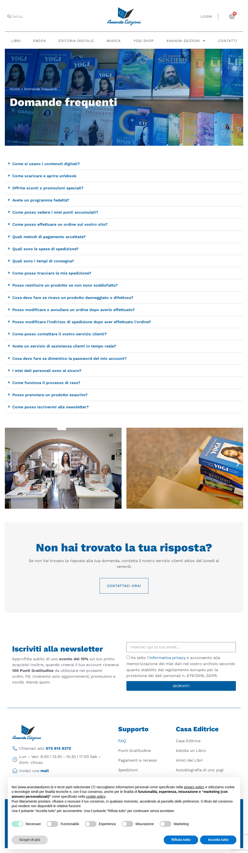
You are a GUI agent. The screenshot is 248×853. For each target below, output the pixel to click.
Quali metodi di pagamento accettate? (48, 236)
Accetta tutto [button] (218, 840)
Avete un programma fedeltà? (40, 200)
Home (15, 89)
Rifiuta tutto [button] (181, 840)
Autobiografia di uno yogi (200, 770)
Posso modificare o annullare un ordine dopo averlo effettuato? (73, 309)
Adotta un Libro (191, 750)
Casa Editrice (188, 741)
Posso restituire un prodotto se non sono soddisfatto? (65, 285)
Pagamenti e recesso (137, 760)
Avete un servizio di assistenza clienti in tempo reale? (64, 346)
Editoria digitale (76, 41)
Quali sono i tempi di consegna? (43, 261)
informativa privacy (167, 657)
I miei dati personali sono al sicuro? (46, 370)
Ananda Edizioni (186, 41)
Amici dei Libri (189, 760)
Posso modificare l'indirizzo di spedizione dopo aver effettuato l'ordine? (81, 322)
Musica (114, 41)
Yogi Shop (143, 41)
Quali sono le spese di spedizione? (45, 249)
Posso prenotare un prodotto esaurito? (49, 395)
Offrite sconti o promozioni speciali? (47, 188)
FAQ (122, 741)
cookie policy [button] (95, 796)
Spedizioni (128, 770)
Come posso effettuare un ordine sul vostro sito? (60, 224)
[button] (124, 164)
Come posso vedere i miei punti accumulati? (55, 212)
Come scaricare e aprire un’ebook (44, 176)
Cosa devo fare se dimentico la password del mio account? (69, 358)
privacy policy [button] (194, 787)
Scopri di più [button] (29, 840)
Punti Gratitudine (134, 750)
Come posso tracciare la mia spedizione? (51, 273)
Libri (16, 41)
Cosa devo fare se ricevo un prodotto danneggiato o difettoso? (72, 297)
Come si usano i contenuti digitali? (46, 163)
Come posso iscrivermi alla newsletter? (50, 407)
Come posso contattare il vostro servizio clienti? (59, 334)
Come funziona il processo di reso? (46, 382)
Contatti (227, 41)
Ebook (39, 41)
